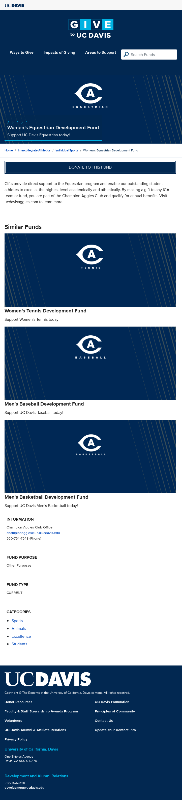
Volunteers (13, 720)
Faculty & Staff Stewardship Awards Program (41, 711)
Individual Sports (66, 150)
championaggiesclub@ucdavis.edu (33, 532)
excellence (21, 636)
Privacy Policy (16, 739)
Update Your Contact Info (115, 729)
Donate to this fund (90, 167)
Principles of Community (115, 711)
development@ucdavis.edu (24, 787)
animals (19, 628)
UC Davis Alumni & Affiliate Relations (35, 729)
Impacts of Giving (59, 52)
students (19, 644)
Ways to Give (22, 52)
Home (9, 150)
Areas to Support (100, 52)
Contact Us (104, 720)
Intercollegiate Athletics (34, 150)
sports (17, 621)
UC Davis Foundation (112, 701)
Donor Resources (18, 701)
